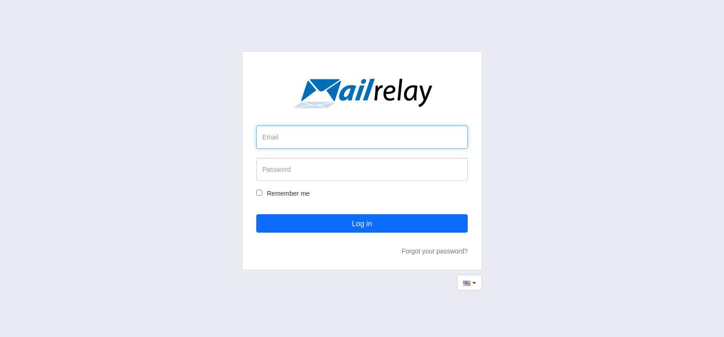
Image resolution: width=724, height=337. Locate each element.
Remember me (283, 193)
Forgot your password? (435, 251)
